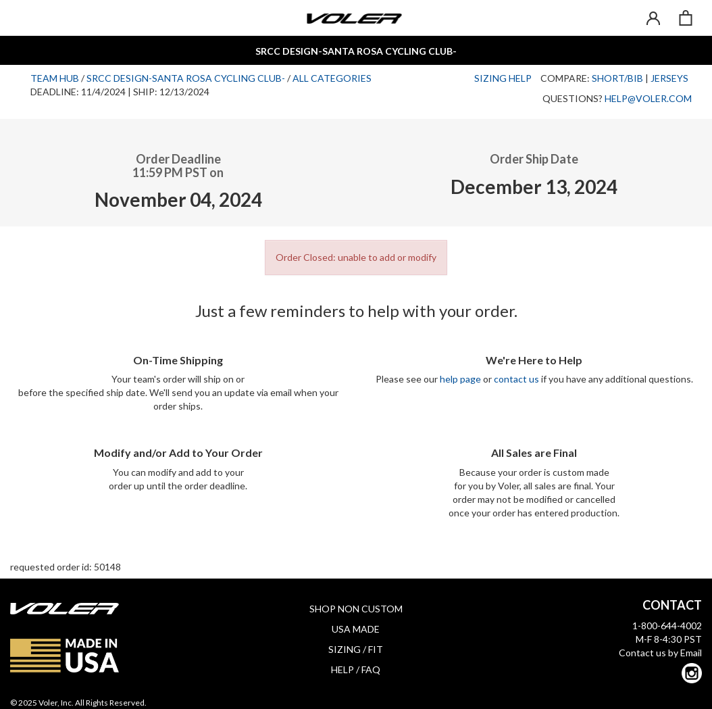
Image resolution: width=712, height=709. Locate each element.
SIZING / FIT (355, 649)
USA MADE (356, 629)
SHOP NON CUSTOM (356, 608)
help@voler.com (648, 98)
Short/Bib (617, 78)
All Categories (332, 78)
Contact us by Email (660, 652)
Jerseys (669, 78)
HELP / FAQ (355, 669)
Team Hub (54, 78)
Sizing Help (503, 78)
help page (460, 379)
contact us (516, 379)
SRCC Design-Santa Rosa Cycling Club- (185, 78)
